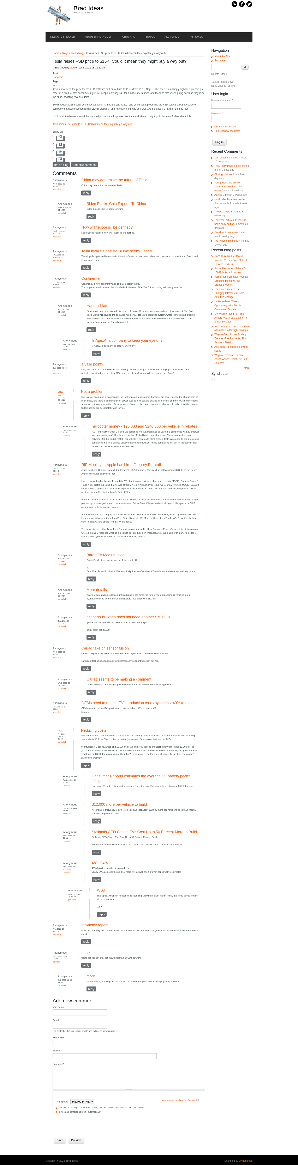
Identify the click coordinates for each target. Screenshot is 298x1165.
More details (97, 590)
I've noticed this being (226, 240)
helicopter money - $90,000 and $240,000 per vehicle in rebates (144, 426)
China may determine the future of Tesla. (114, 180)
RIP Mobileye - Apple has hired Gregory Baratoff (121, 465)
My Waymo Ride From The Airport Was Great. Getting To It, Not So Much (230, 317)
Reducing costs (93, 730)
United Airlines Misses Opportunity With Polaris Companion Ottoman (227, 305)
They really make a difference (230, 165)
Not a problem (92, 392)
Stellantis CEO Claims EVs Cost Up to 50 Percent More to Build (144, 832)
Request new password (227, 130)
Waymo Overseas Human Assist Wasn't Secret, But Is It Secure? (230, 359)
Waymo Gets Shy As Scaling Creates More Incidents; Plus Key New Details (230, 338)
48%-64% (100, 863)
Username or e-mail (222, 100)
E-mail (56, 1020)
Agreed (218, 194)
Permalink (57, 189)
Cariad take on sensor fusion (105, 648)
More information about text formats (178, 1100)
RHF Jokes (196, 36)
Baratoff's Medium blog (105, 555)
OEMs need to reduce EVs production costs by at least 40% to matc (137, 703)
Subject (56, 1050)
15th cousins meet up (226, 157)
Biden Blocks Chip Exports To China (116, 204)
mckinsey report (94, 925)
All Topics (172, 36)
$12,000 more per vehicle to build (119, 804)
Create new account (225, 126)
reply (86, 193)
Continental (90, 278)
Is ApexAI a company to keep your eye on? (127, 340)
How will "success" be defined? (107, 227)
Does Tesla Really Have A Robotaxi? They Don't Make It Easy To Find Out (230, 260)
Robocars (127, 36)
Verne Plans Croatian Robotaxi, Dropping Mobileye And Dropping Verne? (231, 280)
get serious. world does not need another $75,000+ (129, 617)
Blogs (65, 53)
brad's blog (77, 53)
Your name (58, 1007)
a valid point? (92, 364)
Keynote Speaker (62, 36)
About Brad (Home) (97, 36)
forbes (56, 85)
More (246, 368)
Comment (58, 1064)
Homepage (58, 1037)
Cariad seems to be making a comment (119, 679)
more (91, 976)
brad (72, 67)
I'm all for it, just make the (228, 232)
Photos (149, 36)
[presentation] (84, 1123)
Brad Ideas (88, 8)
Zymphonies (245, 1160)
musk (85, 952)
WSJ (101, 890)
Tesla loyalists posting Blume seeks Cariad (116, 251)
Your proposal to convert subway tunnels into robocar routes (229, 186)
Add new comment (84, 165)
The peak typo (222, 211)
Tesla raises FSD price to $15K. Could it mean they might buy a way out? (93, 124)
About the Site (222, 56)
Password (217, 113)
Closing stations (223, 174)
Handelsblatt (97, 306)
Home (56, 53)
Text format (62, 1101)
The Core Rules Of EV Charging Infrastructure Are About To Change (229, 293)
